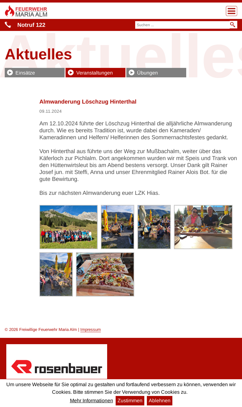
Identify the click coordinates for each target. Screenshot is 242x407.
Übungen (147, 72)
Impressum (90, 329)
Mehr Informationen (91, 400)
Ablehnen (159, 400)
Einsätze (25, 72)
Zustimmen (130, 400)
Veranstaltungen (94, 72)
